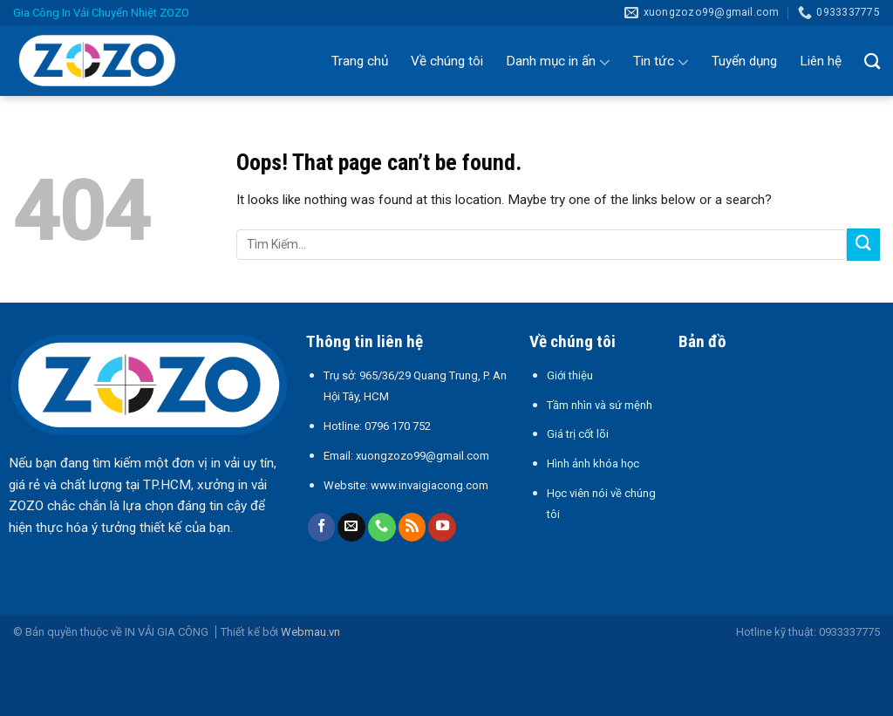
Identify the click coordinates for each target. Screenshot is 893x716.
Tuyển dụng (744, 61)
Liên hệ (821, 61)
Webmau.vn (310, 631)
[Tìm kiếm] (872, 61)
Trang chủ (359, 61)
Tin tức (661, 61)
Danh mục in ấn (558, 61)
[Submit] (863, 245)
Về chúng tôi (447, 61)
